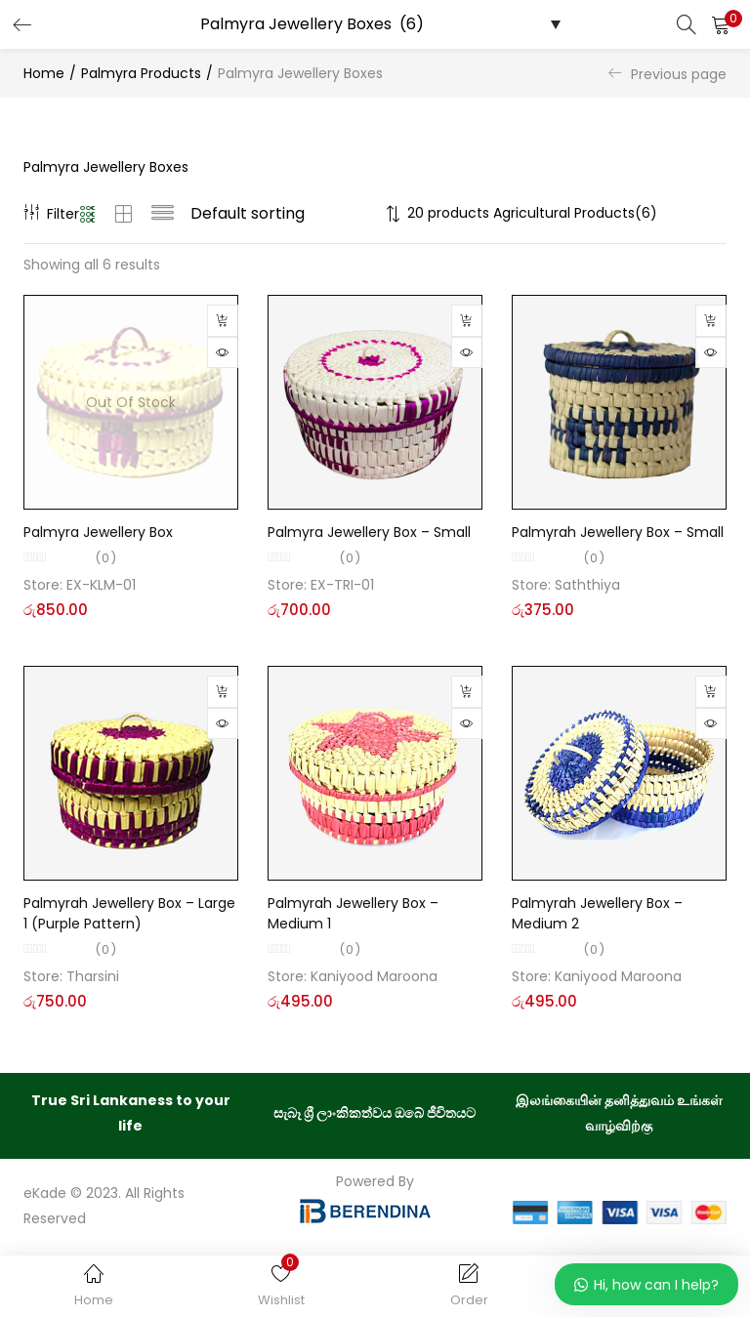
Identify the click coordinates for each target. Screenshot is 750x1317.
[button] (720, 24)
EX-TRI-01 (342, 585)
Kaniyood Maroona (374, 976)
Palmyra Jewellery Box (98, 532)
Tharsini (92, 976)
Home (43, 73)
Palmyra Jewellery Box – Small (369, 532)
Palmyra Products (141, 73)
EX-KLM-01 (101, 585)
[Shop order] (285, 213)
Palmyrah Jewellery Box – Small (618, 532)
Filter (51, 214)
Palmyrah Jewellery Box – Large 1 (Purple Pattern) (129, 913)
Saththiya (587, 585)
